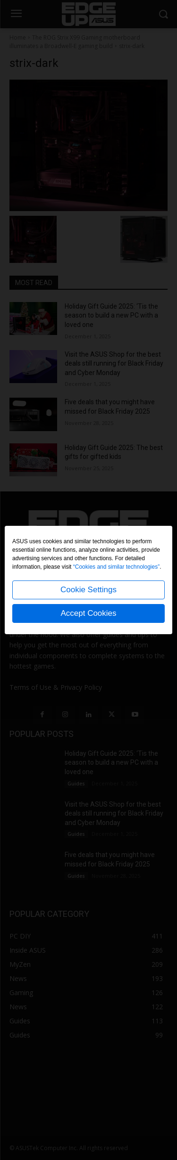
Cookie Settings (88, 589)
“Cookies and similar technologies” (116, 567)
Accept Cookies (88, 613)
